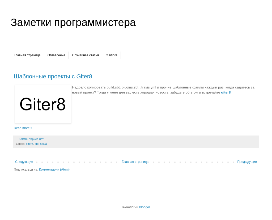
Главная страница (27, 55)
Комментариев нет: (32, 139)
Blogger (144, 207)
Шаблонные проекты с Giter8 (53, 76)
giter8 (29, 143)
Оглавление (56, 55)
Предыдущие (247, 162)
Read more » (23, 128)
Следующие (24, 162)
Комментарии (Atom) (54, 169)
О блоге (111, 55)
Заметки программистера (73, 22)
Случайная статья (85, 55)
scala (43, 143)
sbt (37, 143)
